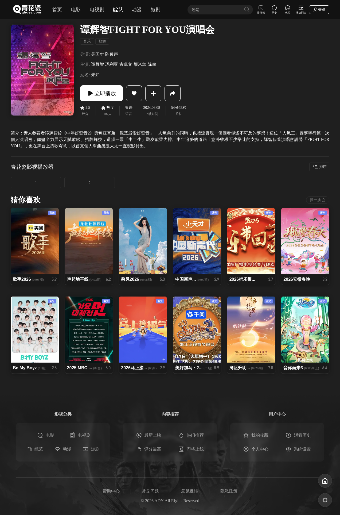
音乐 (87, 41)
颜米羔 (140, 64)
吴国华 (97, 54)
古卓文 (125, 64)
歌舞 (102, 41)
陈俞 (152, 64)
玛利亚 (111, 64)
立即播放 (101, 93)
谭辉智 (97, 64)
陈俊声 (111, 54)
